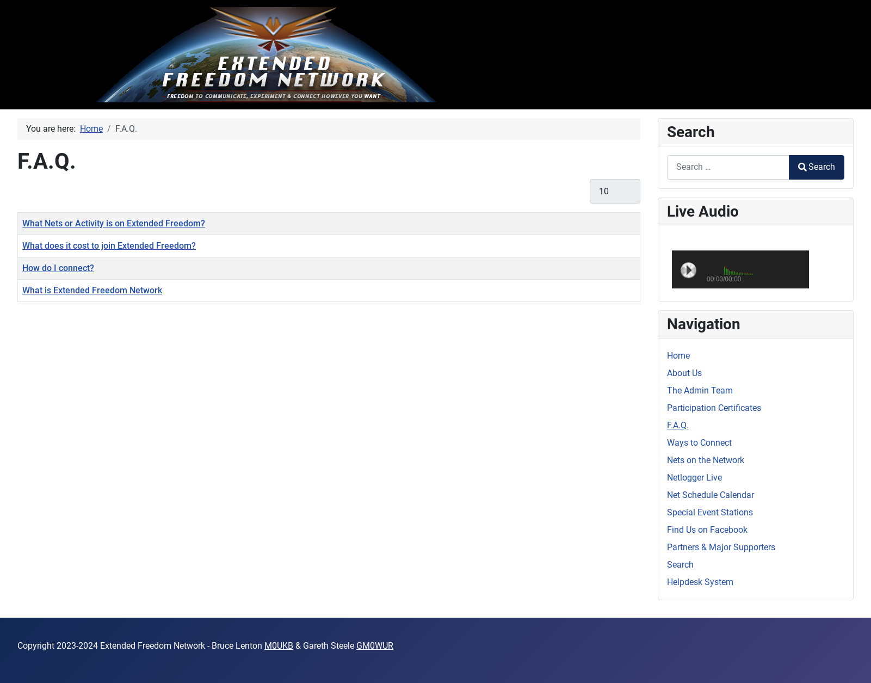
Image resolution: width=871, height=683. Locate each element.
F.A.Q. (678, 425)
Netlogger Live (694, 477)
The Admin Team (700, 390)
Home (678, 355)
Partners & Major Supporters (721, 547)
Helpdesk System (700, 582)
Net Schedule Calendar (710, 495)
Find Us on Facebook (707, 530)
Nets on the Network (705, 460)
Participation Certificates (714, 408)
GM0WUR (374, 646)
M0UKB (278, 646)
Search (816, 167)
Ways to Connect (699, 443)
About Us (684, 373)
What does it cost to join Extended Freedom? (109, 246)
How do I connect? (58, 268)
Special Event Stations (710, 512)
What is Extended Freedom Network (92, 290)
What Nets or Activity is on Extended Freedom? (113, 223)
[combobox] (728, 167)
